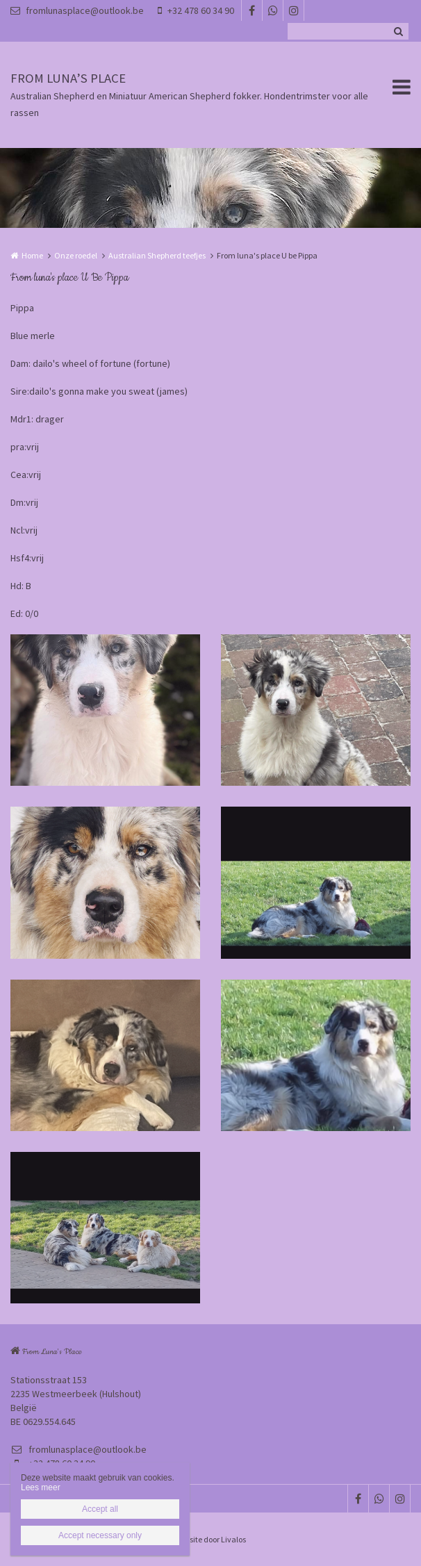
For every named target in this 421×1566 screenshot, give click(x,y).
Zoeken (398, 31)
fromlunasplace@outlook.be (77, 10)
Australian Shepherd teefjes (157, 255)
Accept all (100, 1509)
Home (32, 255)
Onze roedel (75, 255)
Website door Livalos (210, 1539)
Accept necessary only (100, 1535)
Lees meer (40, 1487)
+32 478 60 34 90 (196, 10)
